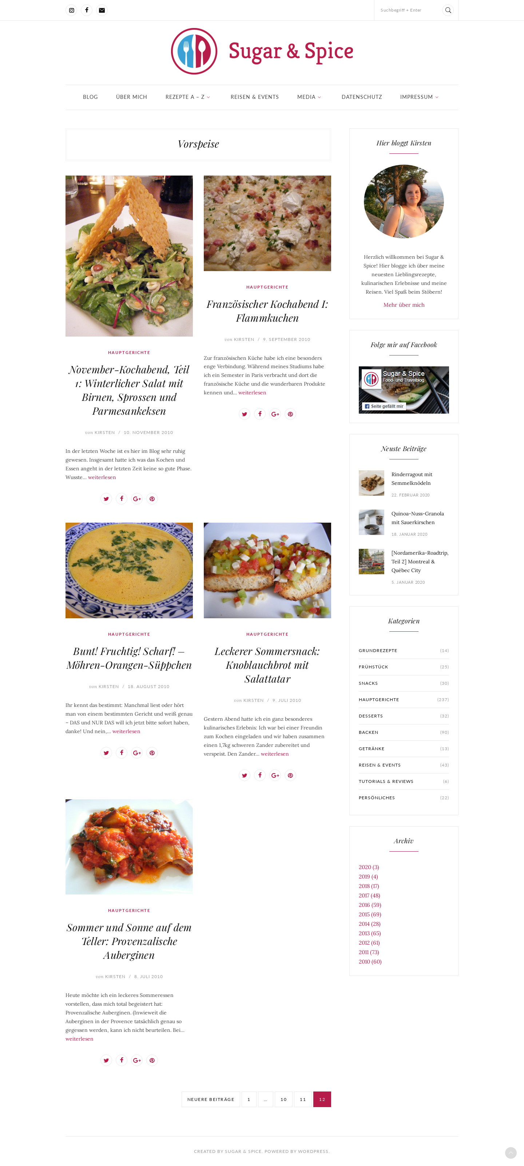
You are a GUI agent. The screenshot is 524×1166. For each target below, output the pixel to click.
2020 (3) (369, 867)
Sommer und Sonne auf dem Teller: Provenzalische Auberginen (129, 940)
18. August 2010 (149, 686)
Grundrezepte (404, 650)
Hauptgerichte (129, 352)
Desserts (404, 716)
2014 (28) (370, 923)
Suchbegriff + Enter (401, 10)
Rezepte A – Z (185, 97)
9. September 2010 (286, 339)
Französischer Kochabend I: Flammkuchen (268, 310)
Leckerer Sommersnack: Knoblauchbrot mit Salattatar (267, 664)
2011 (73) (369, 952)
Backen (404, 732)
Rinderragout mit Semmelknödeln (412, 478)
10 (284, 1099)
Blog (90, 97)
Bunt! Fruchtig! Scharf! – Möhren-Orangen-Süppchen (129, 657)
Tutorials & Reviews (404, 781)
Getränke (404, 748)
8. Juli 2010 (148, 976)
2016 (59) (370, 904)
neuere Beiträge (211, 1099)
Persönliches (404, 798)
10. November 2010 (148, 432)
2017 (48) (369, 895)
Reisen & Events (255, 97)
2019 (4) (368, 876)
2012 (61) (369, 942)
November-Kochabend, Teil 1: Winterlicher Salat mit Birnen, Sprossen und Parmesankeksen (129, 389)
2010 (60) (370, 961)
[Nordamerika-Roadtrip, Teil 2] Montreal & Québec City (420, 562)
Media (306, 97)
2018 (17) (369, 885)
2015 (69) (370, 914)
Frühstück (404, 667)
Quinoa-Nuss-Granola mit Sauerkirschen (418, 518)
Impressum (416, 97)
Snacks (404, 683)
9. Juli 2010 (287, 700)
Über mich (131, 97)
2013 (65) (370, 933)
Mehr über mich (404, 304)
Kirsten (100, 432)
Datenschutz (362, 97)
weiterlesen (102, 477)
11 (303, 1099)
